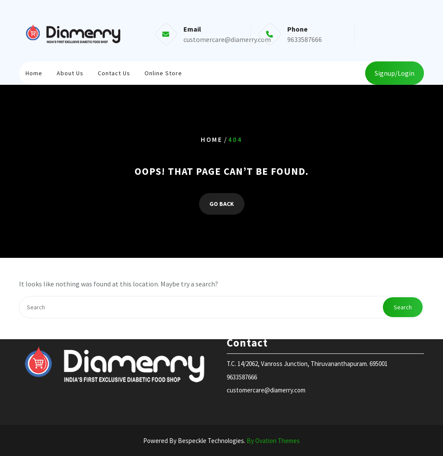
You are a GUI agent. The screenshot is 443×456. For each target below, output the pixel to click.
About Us (70, 72)
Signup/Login (394, 72)
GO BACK (221, 204)
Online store (163, 72)
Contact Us (114, 72)
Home (34, 72)
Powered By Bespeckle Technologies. (221, 441)
